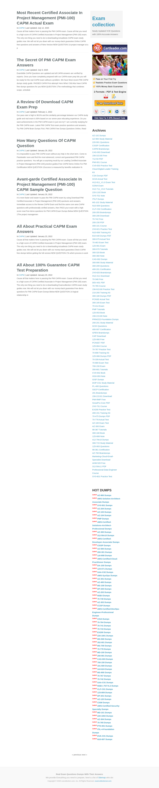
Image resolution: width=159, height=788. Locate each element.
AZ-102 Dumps (99, 135)
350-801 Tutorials (100, 369)
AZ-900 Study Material (102, 139)
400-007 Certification (101, 329)
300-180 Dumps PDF (101, 296)
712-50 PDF (97, 159)
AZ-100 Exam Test (100, 423)
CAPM (21, 28)
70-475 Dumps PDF (101, 416)
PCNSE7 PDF (98, 343)
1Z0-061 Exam (98, 246)
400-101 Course (99, 226)
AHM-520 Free (98, 463)
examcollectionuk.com (103, 781)
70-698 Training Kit (100, 353)
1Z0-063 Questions (100, 446)
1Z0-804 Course (99, 346)
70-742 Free (97, 219)
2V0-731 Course (99, 406)
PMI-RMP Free (99, 399)
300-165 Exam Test (100, 302)
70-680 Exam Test (100, 363)
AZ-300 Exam (98, 426)
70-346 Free (97, 279)
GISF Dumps (98, 379)
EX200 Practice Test (101, 409)
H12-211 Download (100, 276)
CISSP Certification (100, 145)
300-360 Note (98, 256)
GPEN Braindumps (100, 333)
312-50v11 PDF (99, 466)
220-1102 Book (99, 192)
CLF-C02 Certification (101, 209)
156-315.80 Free (99, 155)
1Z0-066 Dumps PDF (101, 356)
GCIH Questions (99, 326)
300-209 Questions (100, 266)
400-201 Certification (101, 269)
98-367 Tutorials (99, 429)
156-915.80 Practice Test (103, 289)
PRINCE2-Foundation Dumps (105, 319)
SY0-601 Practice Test (102, 476)
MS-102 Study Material (102, 202)
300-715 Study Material (102, 443)
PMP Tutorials (98, 309)
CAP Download (99, 336)
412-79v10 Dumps (100, 440)
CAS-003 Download (101, 152)
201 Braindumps (99, 393)
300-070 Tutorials (100, 249)
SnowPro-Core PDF (101, 403)
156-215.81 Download (102, 396)
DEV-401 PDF (98, 282)
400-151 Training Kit (101, 413)
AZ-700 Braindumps (101, 453)
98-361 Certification (101, 450)
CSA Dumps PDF (100, 175)
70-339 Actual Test (100, 359)
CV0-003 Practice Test (102, 165)
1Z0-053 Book (98, 313)
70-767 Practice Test (101, 349)
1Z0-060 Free (98, 339)
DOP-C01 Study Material (103, 383)
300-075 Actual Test (101, 239)
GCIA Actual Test (99, 179)
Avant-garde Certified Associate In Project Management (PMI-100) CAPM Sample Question (49, 184)
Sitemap (102, 777)
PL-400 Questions (100, 386)
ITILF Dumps (98, 199)
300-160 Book (98, 433)
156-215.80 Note (99, 316)
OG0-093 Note (98, 376)
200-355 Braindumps (101, 212)
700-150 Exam (98, 366)
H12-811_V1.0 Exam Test (103, 182)
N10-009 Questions (100, 206)
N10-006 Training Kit (101, 232)
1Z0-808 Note (98, 436)
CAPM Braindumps (100, 149)
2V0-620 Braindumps (101, 272)
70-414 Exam (98, 306)
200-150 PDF (98, 222)
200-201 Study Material (102, 323)
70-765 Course (98, 286)
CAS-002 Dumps (99, 259)
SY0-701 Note (98, 196)
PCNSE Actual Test (100, 299)
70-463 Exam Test (100, 242)
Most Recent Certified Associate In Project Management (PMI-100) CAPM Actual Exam (50, 17)
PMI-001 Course (99, 162)
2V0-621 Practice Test (102, 229)
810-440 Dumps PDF (101, 236)
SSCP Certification (100, 389)
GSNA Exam (97, 185)
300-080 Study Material (102, 262)
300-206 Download (100, 216)
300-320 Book (98, 252)
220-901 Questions (100, 142)
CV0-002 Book (98, 373)
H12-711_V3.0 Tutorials (102, 189)
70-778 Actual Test (100, 419)
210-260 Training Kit (101, 292)
